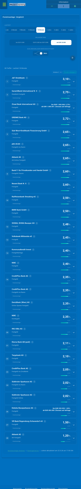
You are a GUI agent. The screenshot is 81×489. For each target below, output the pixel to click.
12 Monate (31, 30)
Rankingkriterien (33, 455)
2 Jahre (49, 30)
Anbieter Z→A (57, 72)
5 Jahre (71, 30)
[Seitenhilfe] (75, 6)
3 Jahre (56, 30)
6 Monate (14, 30)
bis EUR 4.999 (20, 42)
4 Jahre (63, 30)
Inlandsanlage (17, 85)
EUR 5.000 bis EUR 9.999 (40, 42)
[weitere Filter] (73, 58)
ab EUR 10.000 (61, 42)
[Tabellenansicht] (52, 6)
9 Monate (22, 30)
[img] (65, 85)
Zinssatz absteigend (70, 72)
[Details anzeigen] (73, 81)
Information (63, 2)
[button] (41, 82)
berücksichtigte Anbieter (16, 455)
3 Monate (5, 30)
